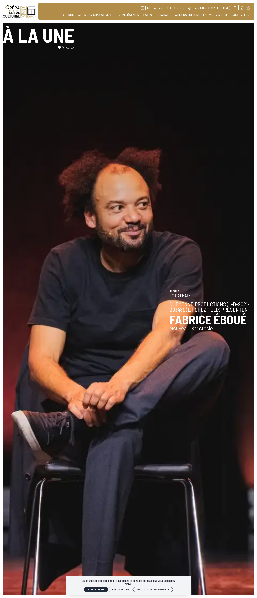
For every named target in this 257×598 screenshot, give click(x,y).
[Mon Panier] (248, 8)
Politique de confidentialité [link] (153, 589)
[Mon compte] (242, 7)
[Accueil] (19, 11)
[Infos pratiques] (152, 8)
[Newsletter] (197, 8)
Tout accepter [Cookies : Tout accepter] (96, 589)
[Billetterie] (175, 8)
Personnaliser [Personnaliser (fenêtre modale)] (120, 589)
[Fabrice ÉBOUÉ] (128, 309)
